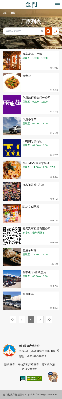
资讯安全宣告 (30, 369)
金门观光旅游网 (31, 4)
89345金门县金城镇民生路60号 (39, 351)
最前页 (13, 319)
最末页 (49, 319)
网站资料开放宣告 (28, 364)
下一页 (40, 319)
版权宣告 (9, 364)
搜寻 (48, 31)
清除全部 (42, 31)
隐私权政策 (48, 364)
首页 (5, 12)
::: (1, 1)
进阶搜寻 (55, 31)
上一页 (22, 319)
